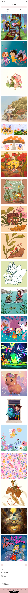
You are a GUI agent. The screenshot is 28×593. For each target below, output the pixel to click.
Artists (20, 9)
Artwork (7, 9)
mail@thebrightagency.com (4, 572)
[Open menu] (26, 1)
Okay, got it (14, 591)
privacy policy (13, 590)
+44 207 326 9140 (3, 575)
